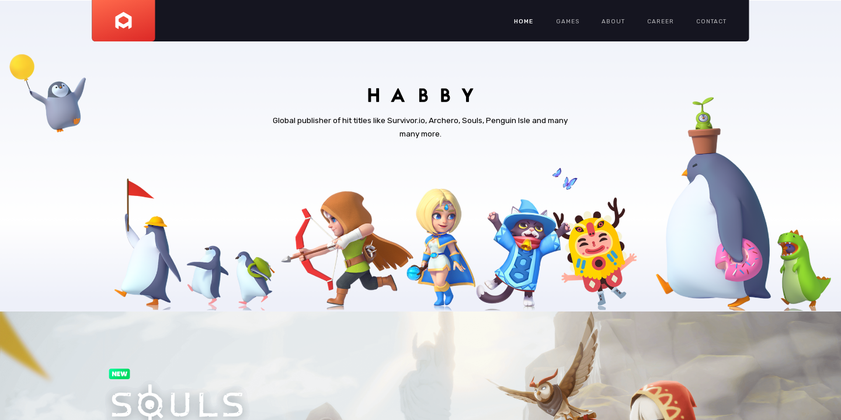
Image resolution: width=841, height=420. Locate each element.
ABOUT (613, 21)
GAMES (567, 21)
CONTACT (711, 21)
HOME (523, 21)
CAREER (660, 21)
